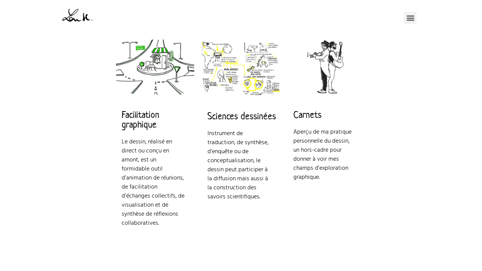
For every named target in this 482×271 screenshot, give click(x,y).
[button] (410, 18)
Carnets (307, 115)
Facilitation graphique (140, 120)
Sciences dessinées (241, 116)
